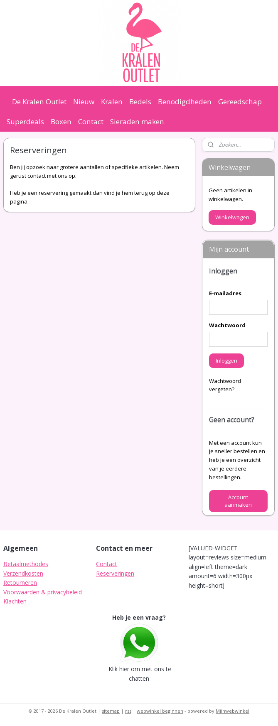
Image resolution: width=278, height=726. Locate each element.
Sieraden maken (137, 121)
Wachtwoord (227, 325)
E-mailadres (225, 293)
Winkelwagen (232, 217)
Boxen (61, 121)
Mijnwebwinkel (232, 711)
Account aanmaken (238, 500)
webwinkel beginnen (160, 711)
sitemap (111, 711)
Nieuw (83, 101)
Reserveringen (115, 573)
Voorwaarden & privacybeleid (42, 592)
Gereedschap (240, 101)
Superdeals (25, 121)
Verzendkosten (23, 573)
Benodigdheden (185, 101)
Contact (90, 121)
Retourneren (20, 582)
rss (128, 711)
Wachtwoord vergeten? (225, 385)
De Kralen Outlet (39, 101)
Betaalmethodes (25, 564)
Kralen (112, 101)
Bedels (140, 101)
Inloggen (226, 360)
